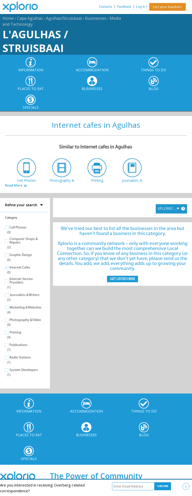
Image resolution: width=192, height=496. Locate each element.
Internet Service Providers (21, 280)
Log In (140, 6)
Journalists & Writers (25, 295)
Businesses (95, 18)
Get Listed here (122, 279)
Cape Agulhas (30, 18)
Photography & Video (25, 320)
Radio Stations (20, 357)
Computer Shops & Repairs (24, 240)
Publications (19, 345)
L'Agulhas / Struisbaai (35, 41)
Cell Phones (18, 227)
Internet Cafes (20, 267)
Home (8, 18)
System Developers (24, 370)
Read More (13, 185)
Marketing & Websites (26, 307)
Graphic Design (21, 255)
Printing (15, 332)
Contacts (105, 6)
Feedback (124, 6)
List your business (167, 7)
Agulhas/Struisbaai (64, 18)
